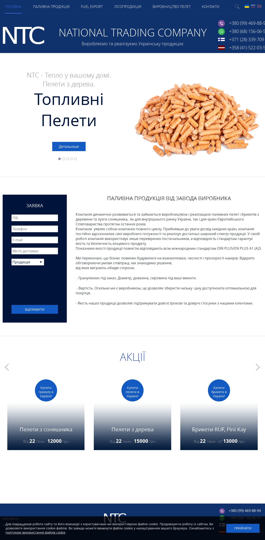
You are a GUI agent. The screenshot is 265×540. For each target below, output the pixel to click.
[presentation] (35, 286)
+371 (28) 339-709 (246, 39)
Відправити (34, 309)
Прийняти (243, 528)
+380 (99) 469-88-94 (245, 510)
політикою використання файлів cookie (35, 532)
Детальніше (69, 146)
